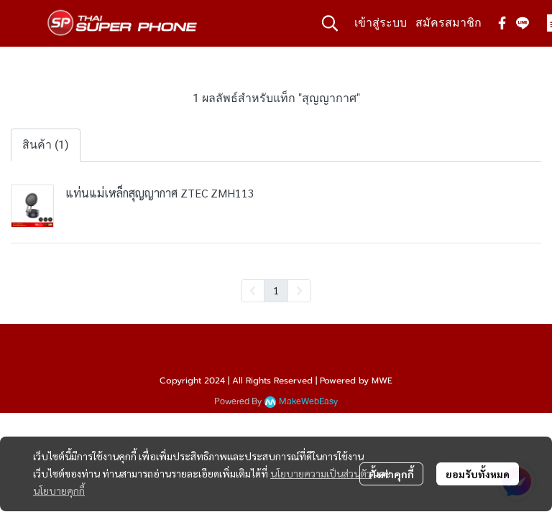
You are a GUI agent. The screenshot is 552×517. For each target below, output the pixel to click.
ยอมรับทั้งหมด (478, 473)
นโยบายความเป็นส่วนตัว (321, 473)
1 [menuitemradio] (276, 290)
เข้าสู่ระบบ (380, 22)
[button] (330, 23)
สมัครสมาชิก (448, 22)
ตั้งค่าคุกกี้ (391, 473)
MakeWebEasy (308, 401)
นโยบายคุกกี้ (59, 490)
